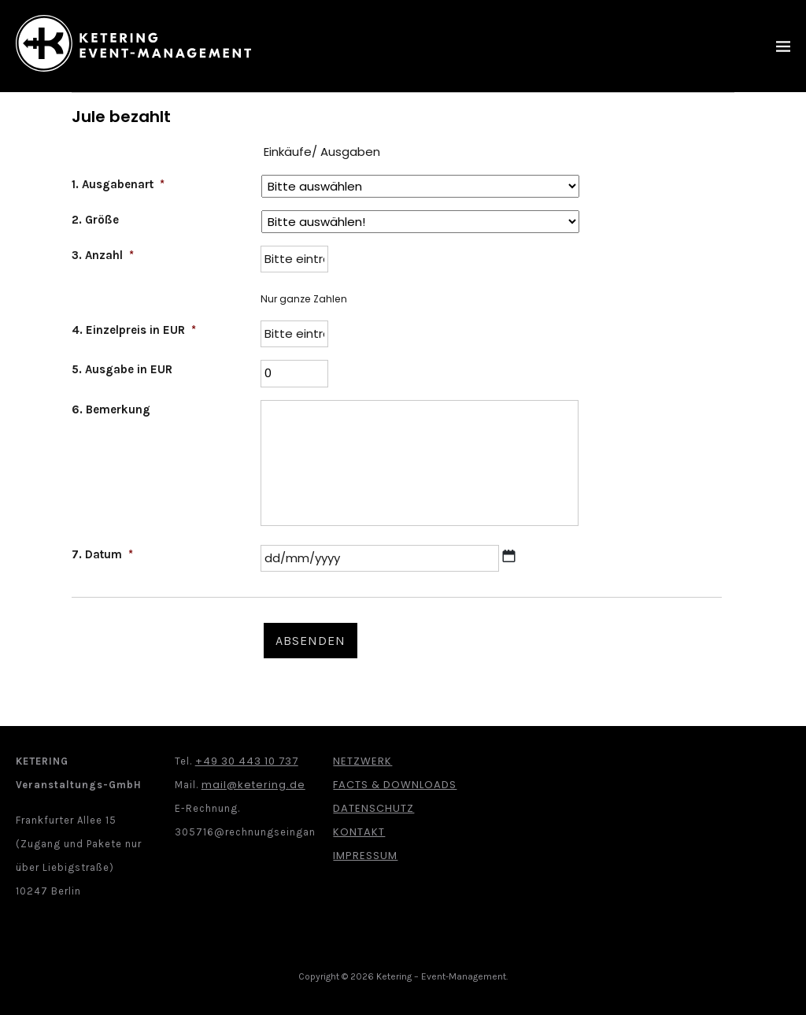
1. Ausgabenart (118, 184)
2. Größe (95, 220)
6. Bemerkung (111, 409)
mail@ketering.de (253, 784)
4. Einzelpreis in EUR (134, 330)
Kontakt (359, 831)
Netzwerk (362, 761)
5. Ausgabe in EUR (122, 369)
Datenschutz (373, 808)
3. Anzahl (103, 255)
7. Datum (102, 554)
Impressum (365, 855)
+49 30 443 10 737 (246, 761)
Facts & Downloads (395, 784)
